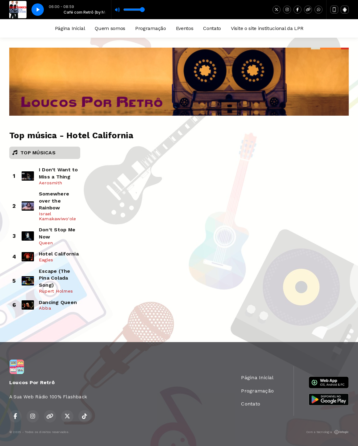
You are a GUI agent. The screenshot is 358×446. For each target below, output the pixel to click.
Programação (150, 28)
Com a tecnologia (327, 432)
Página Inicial (70, 28)
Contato (212, 28)
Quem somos (110, 28)
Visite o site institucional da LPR (267, 28)
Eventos (185, 28)
